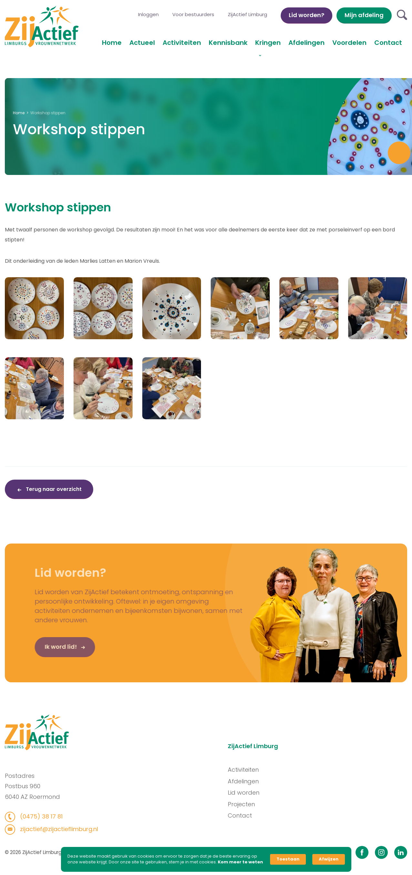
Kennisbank (228, 42)
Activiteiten (182, 42)
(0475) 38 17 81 (36, 816)
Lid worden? (306, 15)
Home (112, 42)
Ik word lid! (50, 651)
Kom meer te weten (240, 862)
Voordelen (349, 42)
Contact (388, 42)
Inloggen (148, 14)
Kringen (268, 42)
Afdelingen (306, 42)
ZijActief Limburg (247, 14)
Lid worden (247, 793)
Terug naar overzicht (53, 489)
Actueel (142, 42)
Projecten (245, 804)
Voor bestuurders (193, 14)
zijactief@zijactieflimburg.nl (54, 829)
